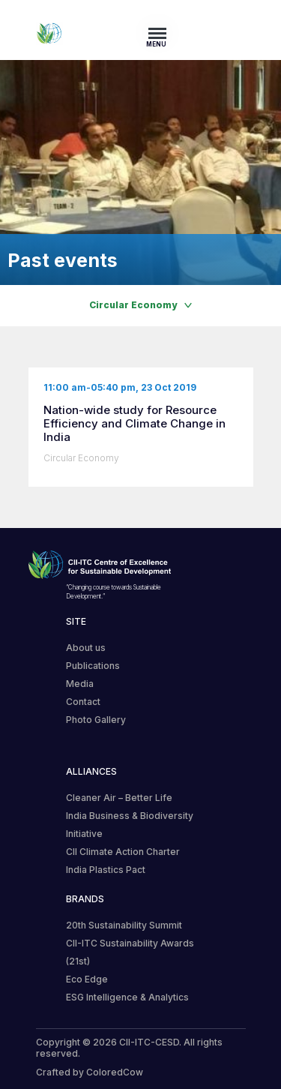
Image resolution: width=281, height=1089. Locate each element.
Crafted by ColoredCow (89, 1072)
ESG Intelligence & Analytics (127, 997)
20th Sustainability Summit (124, 925)
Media (80, 683)
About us (86, 647)
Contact (83, 701)
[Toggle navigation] (161, 33)
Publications (93, 665)
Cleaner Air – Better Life (119, 797)
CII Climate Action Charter (123, 851)
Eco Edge (87, 979)
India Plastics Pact (105, 869)
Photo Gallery (96, 719)
